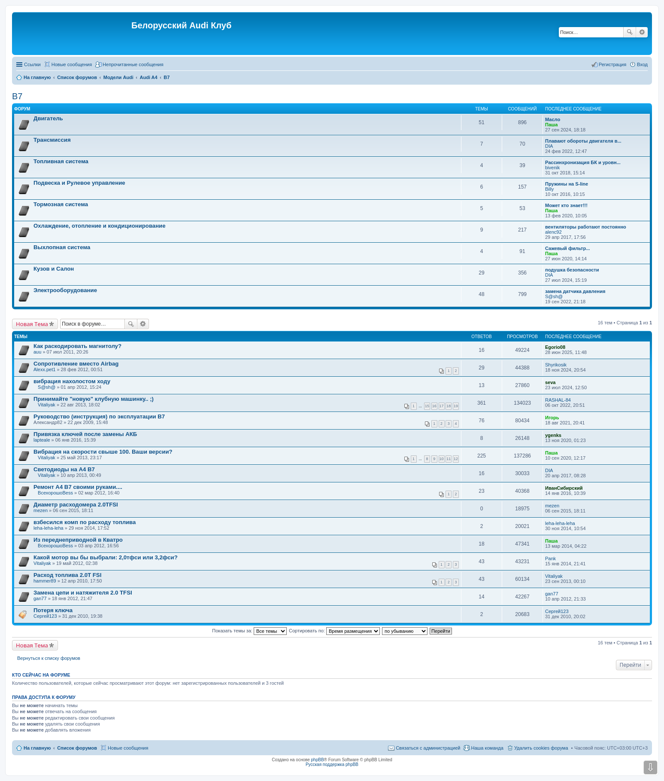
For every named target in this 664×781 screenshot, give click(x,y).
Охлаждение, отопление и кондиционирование (99, 226)
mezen (40, 510)
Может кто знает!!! (566, 205)
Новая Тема (32, 324)
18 (448, 406)
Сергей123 (45, 616)
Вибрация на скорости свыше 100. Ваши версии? (103, 451)
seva (550, 382)
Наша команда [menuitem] (487, 747)
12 (456, 459)
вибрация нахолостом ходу (71, 381)
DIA (549, 146)
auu (37, 351)
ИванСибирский (563, 488)
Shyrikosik (556, 364)
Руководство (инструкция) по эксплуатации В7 (99, 416)
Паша (551, 124)
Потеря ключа (53, 610)
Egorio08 (555, 347)
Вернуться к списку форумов (48, 658)
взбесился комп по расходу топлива (84, 522)
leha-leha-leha (48, 528)
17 (442, 406)
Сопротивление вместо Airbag (75, 363)
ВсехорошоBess (55, 492)
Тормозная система (60, 204)
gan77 (40, 598)
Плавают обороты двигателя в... (583, 140)
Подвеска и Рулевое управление (79, 183)
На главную (37, 747)
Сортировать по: (334, 630)
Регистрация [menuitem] (612, 64)
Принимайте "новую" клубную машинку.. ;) (93, 399)
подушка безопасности (572, 269)
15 (427, 406)
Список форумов (77, 747)
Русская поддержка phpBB (332, 764)
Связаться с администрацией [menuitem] (428, 747)
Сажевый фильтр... (567, 248)
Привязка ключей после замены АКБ (85, 434)
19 (456, 406)
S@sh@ (554, 296)
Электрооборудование (65, 290)
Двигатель (48, 118)
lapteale (41, 439)
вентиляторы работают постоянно (585, 226)
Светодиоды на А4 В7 (64, 469)
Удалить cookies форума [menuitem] (541, 747)
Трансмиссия (52, 140)
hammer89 (44, 580)
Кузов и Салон (53, 268)
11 (448, 459)
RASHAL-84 (558, 400)
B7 (17, 96)
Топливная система (60, 161)
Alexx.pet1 (44, 369)
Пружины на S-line (566, 183)
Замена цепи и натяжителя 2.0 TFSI (82, 592)
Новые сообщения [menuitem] (72, 64)
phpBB (317, 759)
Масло (552, 119)
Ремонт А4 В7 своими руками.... (77, 487)
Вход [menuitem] (642, 64)
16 (434, 406)
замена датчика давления (575, 291)
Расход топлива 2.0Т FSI (67, 575)
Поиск (629, 32)
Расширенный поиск (642, 32)
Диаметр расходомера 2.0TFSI (75, 504)
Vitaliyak (46, 404)
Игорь (552, 417)
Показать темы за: (249, 630)
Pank (550, 558)
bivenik (552, 167)
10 (442, 459)
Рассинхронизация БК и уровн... (583, 162)
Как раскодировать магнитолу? (77, 346)
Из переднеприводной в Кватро (78, 540)
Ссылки (32, 64)
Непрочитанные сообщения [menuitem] (133, 64)
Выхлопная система (61, 247)
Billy (549, 189)
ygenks (553, 435)
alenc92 (553, 232)
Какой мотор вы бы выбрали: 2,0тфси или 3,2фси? (105, 557)
